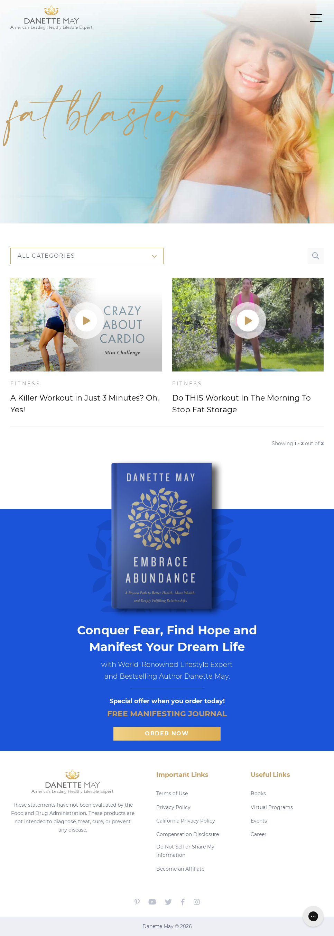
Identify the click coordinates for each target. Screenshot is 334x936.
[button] (208, 17)
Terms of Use (172, 793)
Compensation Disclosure (187, 834)
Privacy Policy (173, 807)
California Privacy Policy (185, 821)
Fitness (25, 383)
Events (259, 821)
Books (258, 793)
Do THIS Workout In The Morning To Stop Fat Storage (241, 403)
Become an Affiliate (180, 869)
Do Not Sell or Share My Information (185, 851)
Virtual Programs (272, 807)
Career (259, 834)
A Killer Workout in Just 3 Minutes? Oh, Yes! (84, 403)
